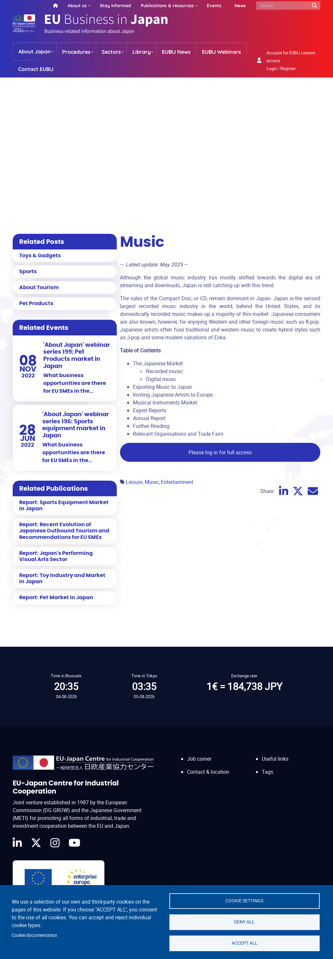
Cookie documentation (34, 935)
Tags (267, 771)
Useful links (275, 758)
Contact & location (208, 771)
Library (141, 52)
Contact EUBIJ (36, 69)
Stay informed (115, 5)
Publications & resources (167, 5)
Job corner (199, 758)
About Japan (35, 51)
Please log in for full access (220, 452)
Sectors (111, 52)
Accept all (245, 943)
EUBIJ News (176, 52)
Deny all (244, 922)
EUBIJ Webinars (221, 52)
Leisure (134, 482)
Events (214, 5)
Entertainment (177, 482)
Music (152, 482)
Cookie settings (244, 901)
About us (77, 5)
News (240, 5)
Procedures (76, 52)
